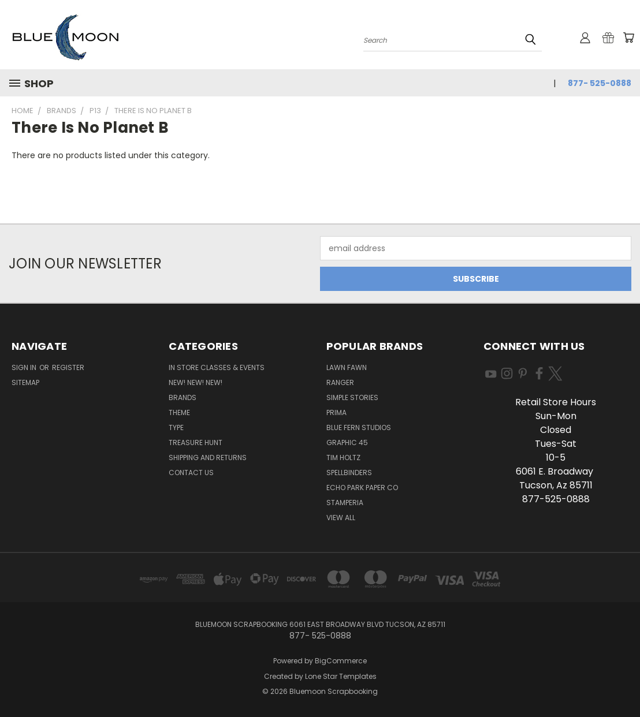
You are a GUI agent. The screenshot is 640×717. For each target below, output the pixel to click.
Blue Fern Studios (358, 427)
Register (68, 367)
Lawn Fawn (346, 367)
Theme (179, 412)
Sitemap (25, 382)
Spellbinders (349, 472)
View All (340, 517)
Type (176, 427)
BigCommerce (341, 661)
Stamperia (344, 502)
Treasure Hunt (195, 442)
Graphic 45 (347, 442)
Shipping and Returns (208, 457)
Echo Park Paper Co (362, 487)
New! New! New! (195, 382)
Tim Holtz (343, 457)
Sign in (25, 367)
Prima (336, 412)
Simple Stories (352, 397)
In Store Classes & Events (217, 367)
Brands (182, 397)
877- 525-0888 (599, 83)
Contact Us (191, 472)
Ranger (340, 382)
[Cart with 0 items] (628, 37)
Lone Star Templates (341, 676)
